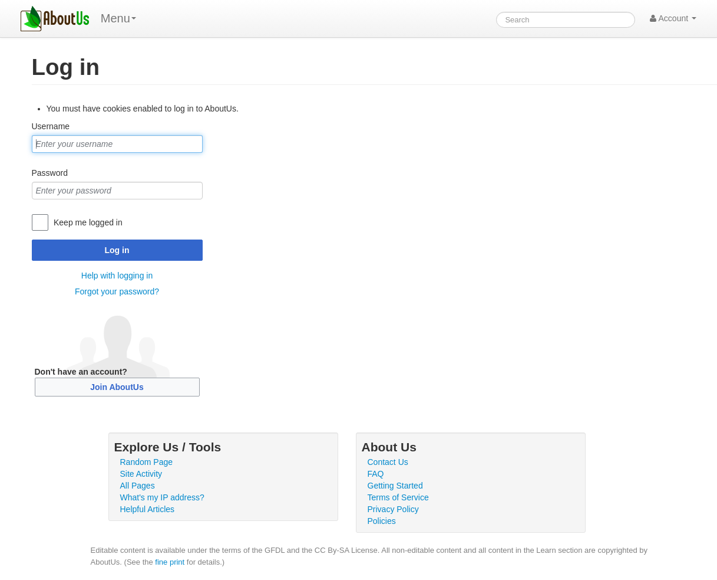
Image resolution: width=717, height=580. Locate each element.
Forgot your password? (117, 291)
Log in (117, 250)
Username (51, 126)
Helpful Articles (147, 509)
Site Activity (141, 474)
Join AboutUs (116, 387)
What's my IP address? (162, 497)
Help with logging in (117, 275)
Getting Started (395, 485)
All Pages (137, 485)
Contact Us (388, 462)
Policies (382, 521)
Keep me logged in (88, 222)
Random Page (146, 462)
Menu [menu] (118, 18)
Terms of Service (398, 497)
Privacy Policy (393, 509)
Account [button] (673, 18)
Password (50, 173)
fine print (169, 562)
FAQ (376, 474)
